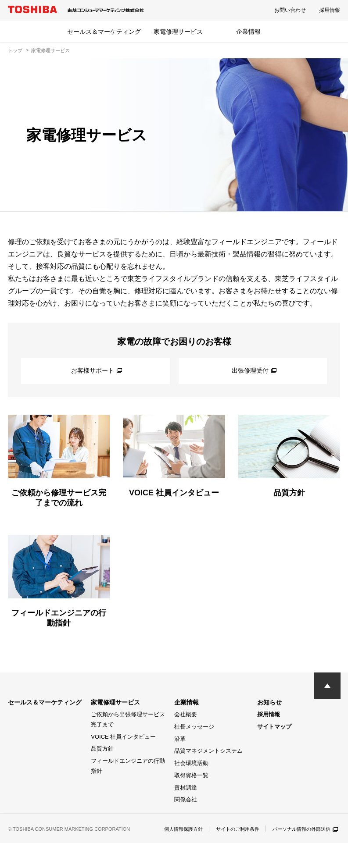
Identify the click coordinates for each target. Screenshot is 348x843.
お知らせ (269, 702)
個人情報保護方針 (172, 829)
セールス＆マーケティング (104, 31)
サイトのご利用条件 (230, 829)
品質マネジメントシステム (208, 750)
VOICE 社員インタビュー (123, 736)
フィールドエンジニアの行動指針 (128, 766)
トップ (15, 50)
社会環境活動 (191, 763)
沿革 (180, 739)
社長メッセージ (194, 726)
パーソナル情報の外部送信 (302, 829)
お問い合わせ (290, 10)
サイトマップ (274, 726)
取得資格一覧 (191, 775)
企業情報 (248, 31)
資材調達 (185, 787)
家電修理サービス (178, 31)
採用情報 (329, 10)
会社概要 (185, 714)
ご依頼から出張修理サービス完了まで (128, 719)
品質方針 (102, 748)
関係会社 (185, 799)
